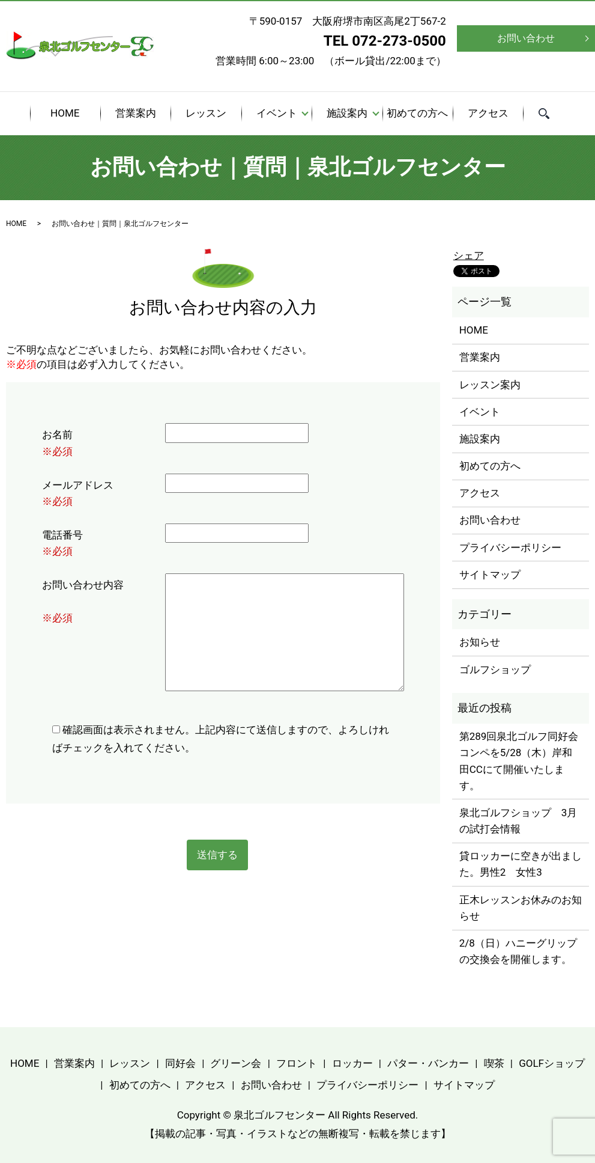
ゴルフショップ (495, 670)
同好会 (180, 1063)
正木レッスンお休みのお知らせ (520, 908)
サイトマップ (490, 575)
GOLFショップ (552, 1063)
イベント (276, 113)
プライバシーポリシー (510, 548)
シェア (468, 255)
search (551, 115)
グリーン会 (235, 1063)
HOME (64, 113)
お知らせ (479, 642)
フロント (296, 1063)
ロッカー (352, 1063)
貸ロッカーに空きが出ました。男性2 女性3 (520, 864)
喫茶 (494, 1063)
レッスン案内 (490, 385)
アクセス (488, 113)
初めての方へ (417, 113)
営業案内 (135, 113)
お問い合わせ (526, 38)
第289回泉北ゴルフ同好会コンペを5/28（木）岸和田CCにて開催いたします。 (519, 761)
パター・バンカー (428, 1063)
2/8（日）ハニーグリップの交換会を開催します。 (518, 951)
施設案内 (347, 113)
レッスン (206, 113)
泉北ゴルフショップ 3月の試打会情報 (518, 821)
